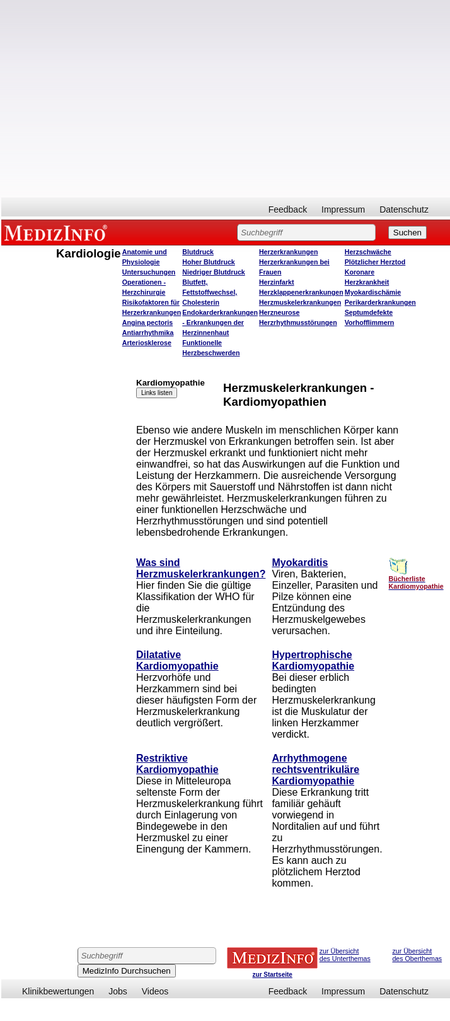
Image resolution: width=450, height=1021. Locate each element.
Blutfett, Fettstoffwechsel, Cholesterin (209, 292)
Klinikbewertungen (58, 991)
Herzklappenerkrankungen (301, 292)
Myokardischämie (373, 292)
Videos (155, 991)
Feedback (287, 209)
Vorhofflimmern (370, 322)
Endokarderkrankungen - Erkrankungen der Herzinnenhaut (220, 322)
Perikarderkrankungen (380, 302)
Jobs (117, 991)
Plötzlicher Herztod (375, 262)
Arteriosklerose (146, 342)
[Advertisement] (118, 99)
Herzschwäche (368, 252)
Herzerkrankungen (288, 252)
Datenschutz (404, 209)
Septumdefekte (369, 312)
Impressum (343, 209)
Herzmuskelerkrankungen (300, 302)
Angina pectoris (147, 322)
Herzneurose (279, 312)
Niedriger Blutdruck (213, 272)
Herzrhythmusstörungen (298, 322)
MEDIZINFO (58, 232)
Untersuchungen (149, 272)
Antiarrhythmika (148, 332)
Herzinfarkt (276, 282)
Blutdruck (198, 252)
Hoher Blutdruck (208, 262)
